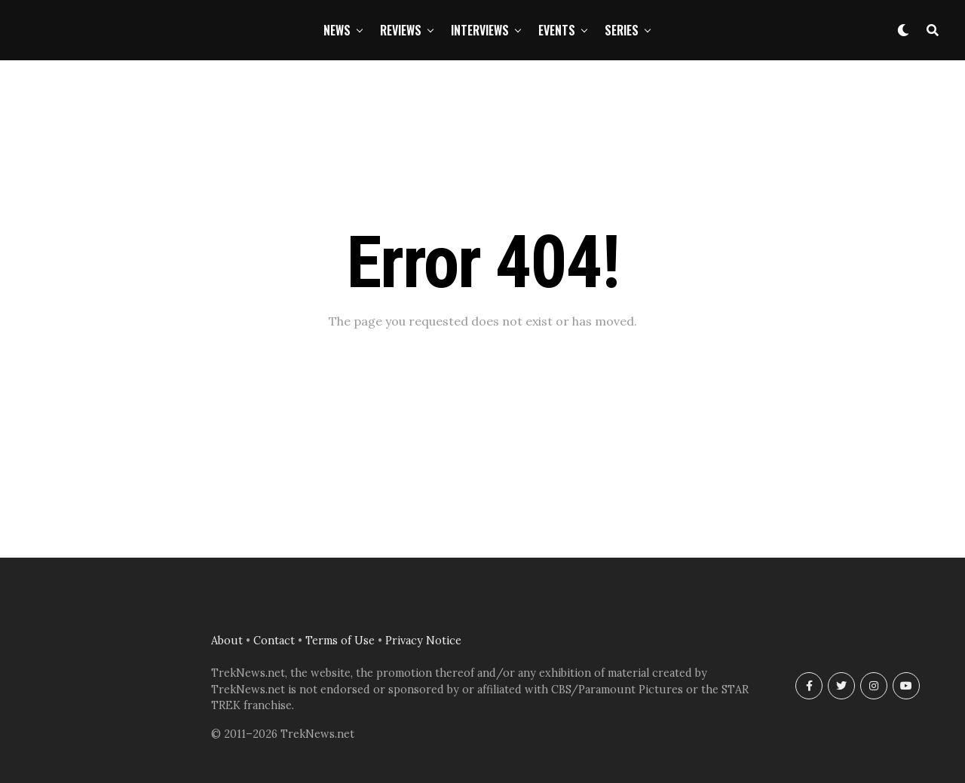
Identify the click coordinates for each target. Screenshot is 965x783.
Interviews (480, 30)
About (227, 640)
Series (622, 30)
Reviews (400, 30)
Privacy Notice (423, 640)
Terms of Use (340, 640)
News (337, 30)
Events (556, 30)
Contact (274, 640)
